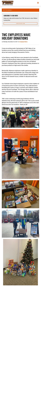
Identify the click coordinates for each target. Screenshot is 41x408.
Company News (23, 41)
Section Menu (7, 10)
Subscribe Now (20, 23)
